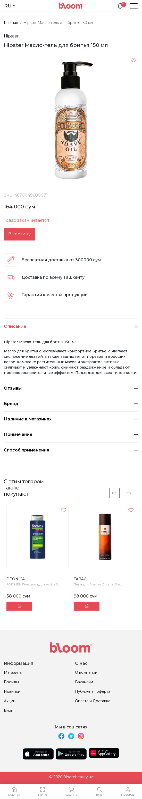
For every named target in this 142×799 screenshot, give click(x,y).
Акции (9, 701)
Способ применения (71, 450)
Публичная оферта (92, 691)
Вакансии (84, 682)
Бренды (11, 682)
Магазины (13, 672)
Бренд (71, 403)
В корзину (19, 234)
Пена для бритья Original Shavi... (100, 584)
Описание (71, 326)
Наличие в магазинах (71, 419)
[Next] (129, 493)
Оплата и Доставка (92, 701)
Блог (8, 710)
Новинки (12, 691)
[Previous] (114, 493)
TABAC (80, 579)
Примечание (71, 434)
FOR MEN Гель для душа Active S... (33, 584)
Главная (11, 22)
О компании (86, 672)
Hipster (11, 36)
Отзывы (71, 388)
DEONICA (15, 579)
